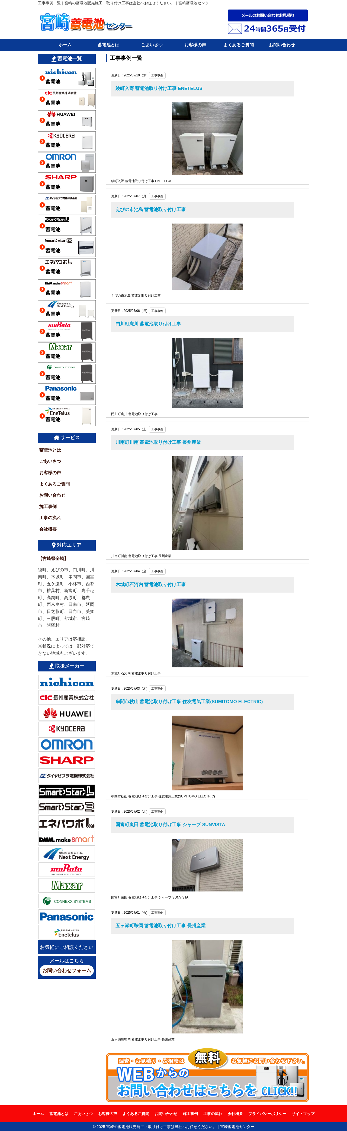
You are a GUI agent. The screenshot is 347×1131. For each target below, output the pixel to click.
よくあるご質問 (238, 45)
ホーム (65, 45)
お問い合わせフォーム (66, 970)
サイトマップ (303, 1113)
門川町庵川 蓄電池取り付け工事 (148, 324)
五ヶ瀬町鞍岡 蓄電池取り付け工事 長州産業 (160, 925)
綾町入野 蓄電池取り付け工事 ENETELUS (159, 88)
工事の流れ (50, 517)
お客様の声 (195, 45)
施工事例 (48, 506)
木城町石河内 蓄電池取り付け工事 (150, 584)
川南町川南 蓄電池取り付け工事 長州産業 (158, 442)
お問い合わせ (282, 45)
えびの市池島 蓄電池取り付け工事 (150, 209)
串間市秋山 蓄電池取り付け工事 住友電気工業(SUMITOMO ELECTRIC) (189, 701)
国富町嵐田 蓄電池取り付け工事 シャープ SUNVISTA (170, 824)
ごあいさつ (152, 45)
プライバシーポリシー (267, 1113)
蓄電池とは (108, 45)
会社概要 (48, 529)
